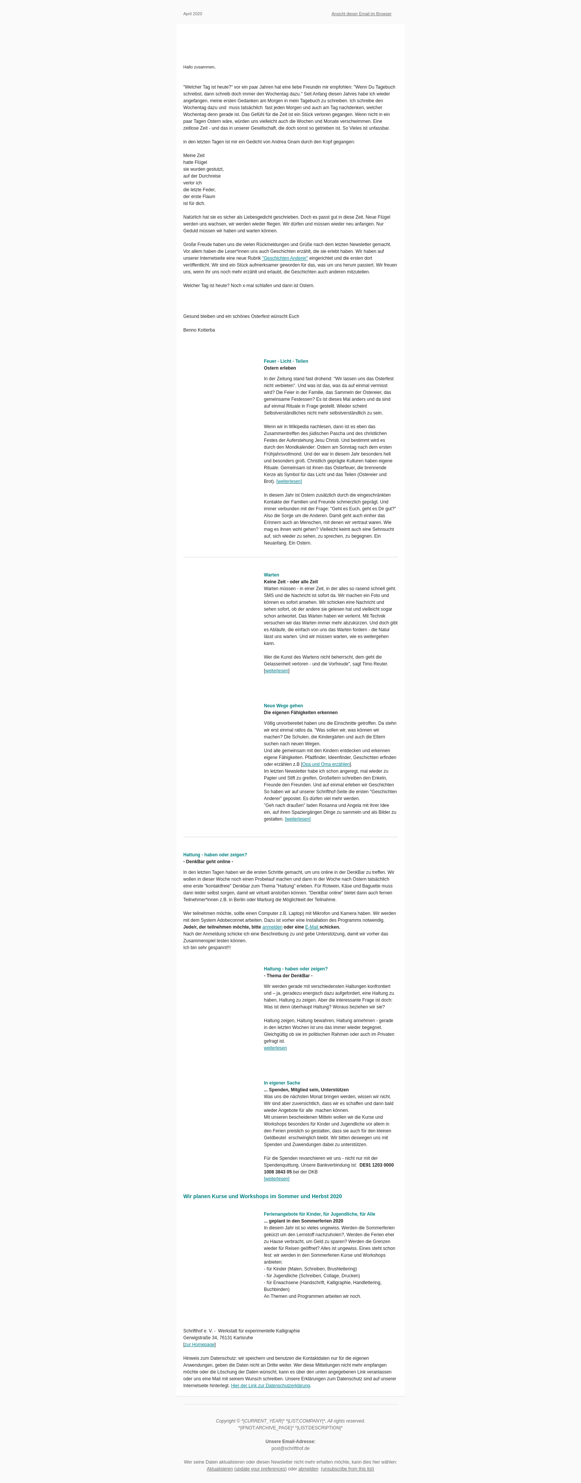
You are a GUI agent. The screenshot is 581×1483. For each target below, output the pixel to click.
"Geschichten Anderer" (285, 258)
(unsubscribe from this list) (347, 1469)
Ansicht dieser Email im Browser (362, 13)
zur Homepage (199, 1344)
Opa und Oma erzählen (326, 764)
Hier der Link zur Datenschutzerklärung (270, 1385)
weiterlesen (289, 481)
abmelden (308, 1469)
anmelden (272, 927)
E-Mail (312, 927)
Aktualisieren (220, 1469)
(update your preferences (259, 1469)
